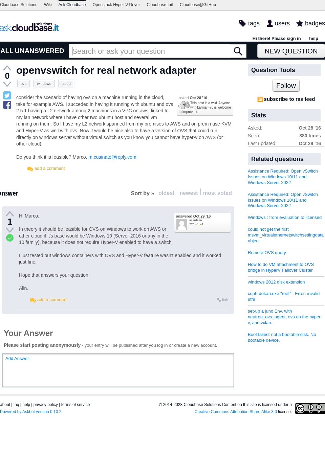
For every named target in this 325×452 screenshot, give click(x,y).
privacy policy (46, 404)
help (313, 38)
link (225, 299)
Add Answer (17, 358)
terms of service (75, 404)
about (5, 404)
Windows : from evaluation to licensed (285, 217)
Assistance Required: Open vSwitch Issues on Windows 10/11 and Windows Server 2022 (283, 176)
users (282, 23)
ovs (23, 84)
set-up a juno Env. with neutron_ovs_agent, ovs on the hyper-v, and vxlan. (285, 317)
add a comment (50, 168)
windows (44, 84)
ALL (7, 50)
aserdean (195, 220)
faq (16, 404)
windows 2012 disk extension (276, 282)
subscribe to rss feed (289, 99)
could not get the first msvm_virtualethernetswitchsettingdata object (286, 235)
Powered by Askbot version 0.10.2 (30, 411)
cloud (66, 84)
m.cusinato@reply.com (112, 157)
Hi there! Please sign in (277, 38)
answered (193, 216)
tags (254, 23)
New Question (291, 51)
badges (315, 23)
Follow (286, 85)
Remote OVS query (267, 252)
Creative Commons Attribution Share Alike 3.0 (236, 411)
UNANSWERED (39, 50)
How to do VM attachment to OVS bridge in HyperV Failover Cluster (281, 267)
